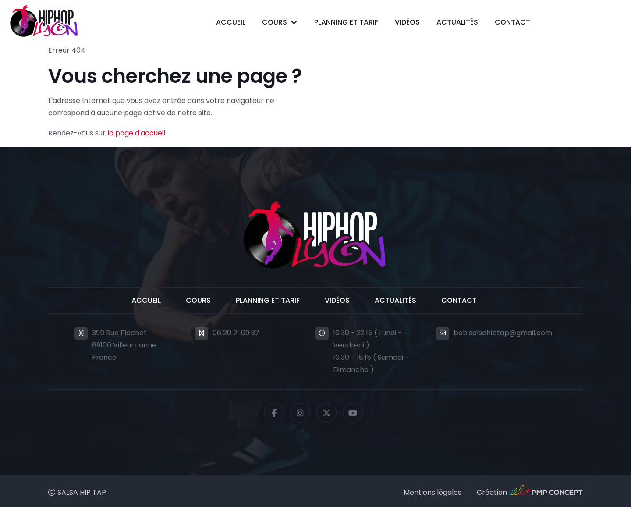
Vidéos (407, 22)
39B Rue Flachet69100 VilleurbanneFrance (124, 345)
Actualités (457, 22)
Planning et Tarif (346, 22)
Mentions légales (432, 492)
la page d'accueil (136, 133)
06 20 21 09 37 (236, 333)
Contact (512, 22)
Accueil (230, 22)
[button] (280, 22)
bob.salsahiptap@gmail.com (503, 333)
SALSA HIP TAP (81, 492)
